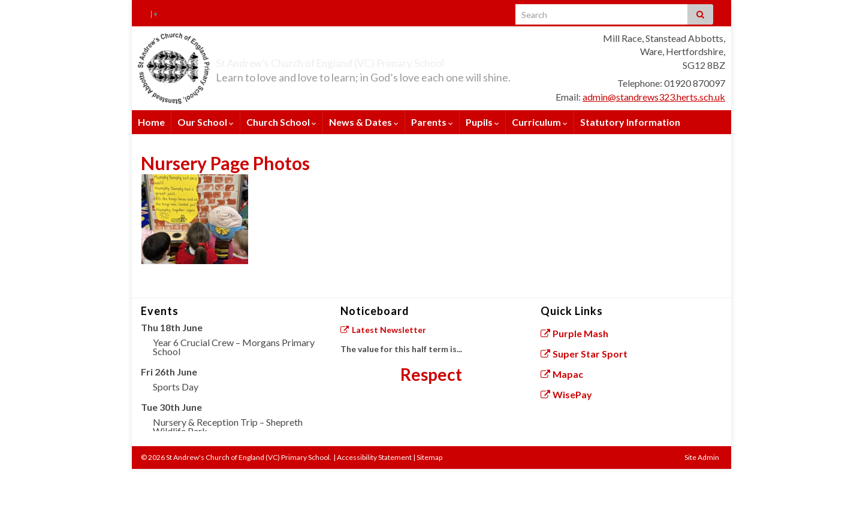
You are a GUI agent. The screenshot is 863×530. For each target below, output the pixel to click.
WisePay (567, 394)
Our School (205, 122)
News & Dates (364, 122)
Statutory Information (630, 122)
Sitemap (429, 457)
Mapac (562, 374)
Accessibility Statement (374, 457)
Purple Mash (575, 333)
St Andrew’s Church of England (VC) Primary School (391, 60)
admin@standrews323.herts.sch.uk (654, 96)
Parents (432, 122)
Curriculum (540, 122)
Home (151, 122)
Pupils (482, 122)
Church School (281, 122)
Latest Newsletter (383, 330)
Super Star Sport (584, 353)
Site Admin (701, 457)
